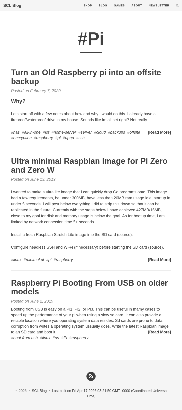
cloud (101, 132)
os (57, 338)
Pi (65, 338)
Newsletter (159, 10)
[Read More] (159, 132)
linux (17, 259)
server (86, 132)
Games (119, 10)
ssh (81, 138)
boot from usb (25, 338)
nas (16, 132)
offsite (135, 132)
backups (117, 132)
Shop (88, 10)
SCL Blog (12, 10)
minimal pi (35, 259)
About (137, 10)
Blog (103, 10)
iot (47, 132)
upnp (69, 138)
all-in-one (32, 132)
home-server (65, 132)
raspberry (44, 138)
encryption (22, 138)
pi (59, 138)
